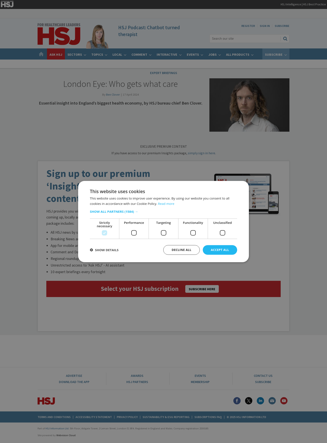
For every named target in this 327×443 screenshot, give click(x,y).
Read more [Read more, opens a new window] (166, 203)
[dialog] (163, 221)
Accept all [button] (220, 250)
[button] (163, 211)
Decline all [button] (181, 250)
